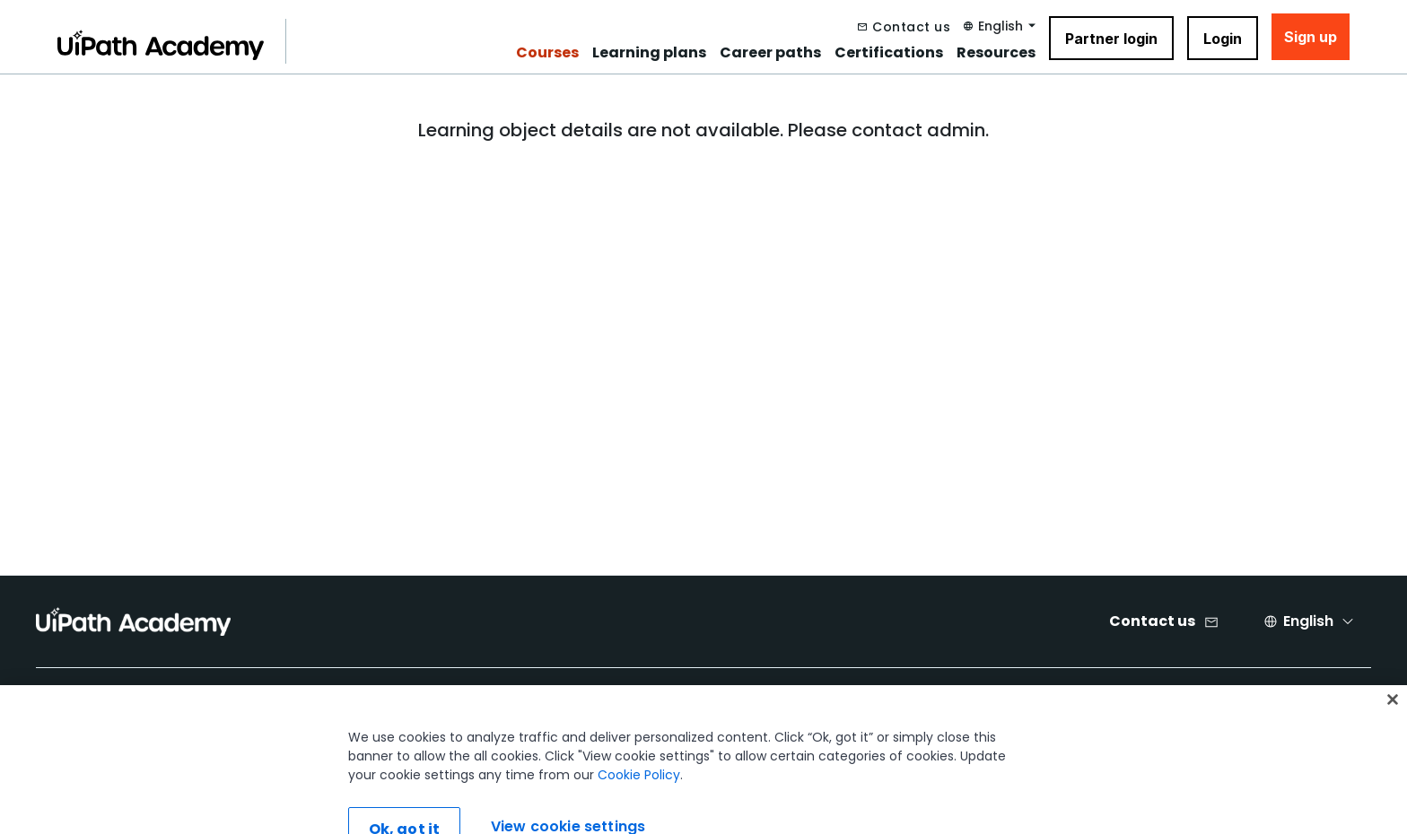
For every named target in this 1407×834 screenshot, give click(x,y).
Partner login (1111, 39)
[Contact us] (904, 27)
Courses (547, 53)
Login (1222, 39)
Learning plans (649, 53)
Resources (996, 53)
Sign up (1310, 37)
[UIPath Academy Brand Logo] (133, 621)
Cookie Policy (639, 798)
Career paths (770, 53)
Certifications (889, 53)
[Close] (1392, 722)
